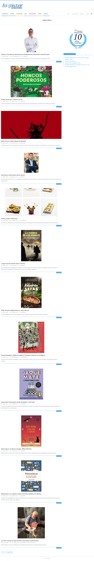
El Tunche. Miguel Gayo (70, 66)
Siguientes (9, 552)
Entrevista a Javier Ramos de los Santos (13, 175)
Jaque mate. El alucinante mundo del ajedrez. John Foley (18, 402)
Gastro (28, 542)
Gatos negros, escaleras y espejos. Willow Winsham (16, 449)
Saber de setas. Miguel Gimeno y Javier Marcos (15, 310)
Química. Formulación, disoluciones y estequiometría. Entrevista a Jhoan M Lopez (25, 54)
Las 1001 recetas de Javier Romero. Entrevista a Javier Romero (20, 540)
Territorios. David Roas (70, 61)
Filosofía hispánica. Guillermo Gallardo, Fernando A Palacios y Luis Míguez (23, 355)
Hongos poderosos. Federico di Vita (11, 99)
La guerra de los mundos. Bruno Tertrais (13, 263)
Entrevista (24, 542)
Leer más (59, 61)
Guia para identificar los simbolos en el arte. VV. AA (77, 64)
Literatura (25, 56)
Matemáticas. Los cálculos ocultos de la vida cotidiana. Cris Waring (21, 494)
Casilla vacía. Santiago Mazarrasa (72, 63)
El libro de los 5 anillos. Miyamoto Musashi (13, 141)
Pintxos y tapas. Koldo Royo (9, 218)
